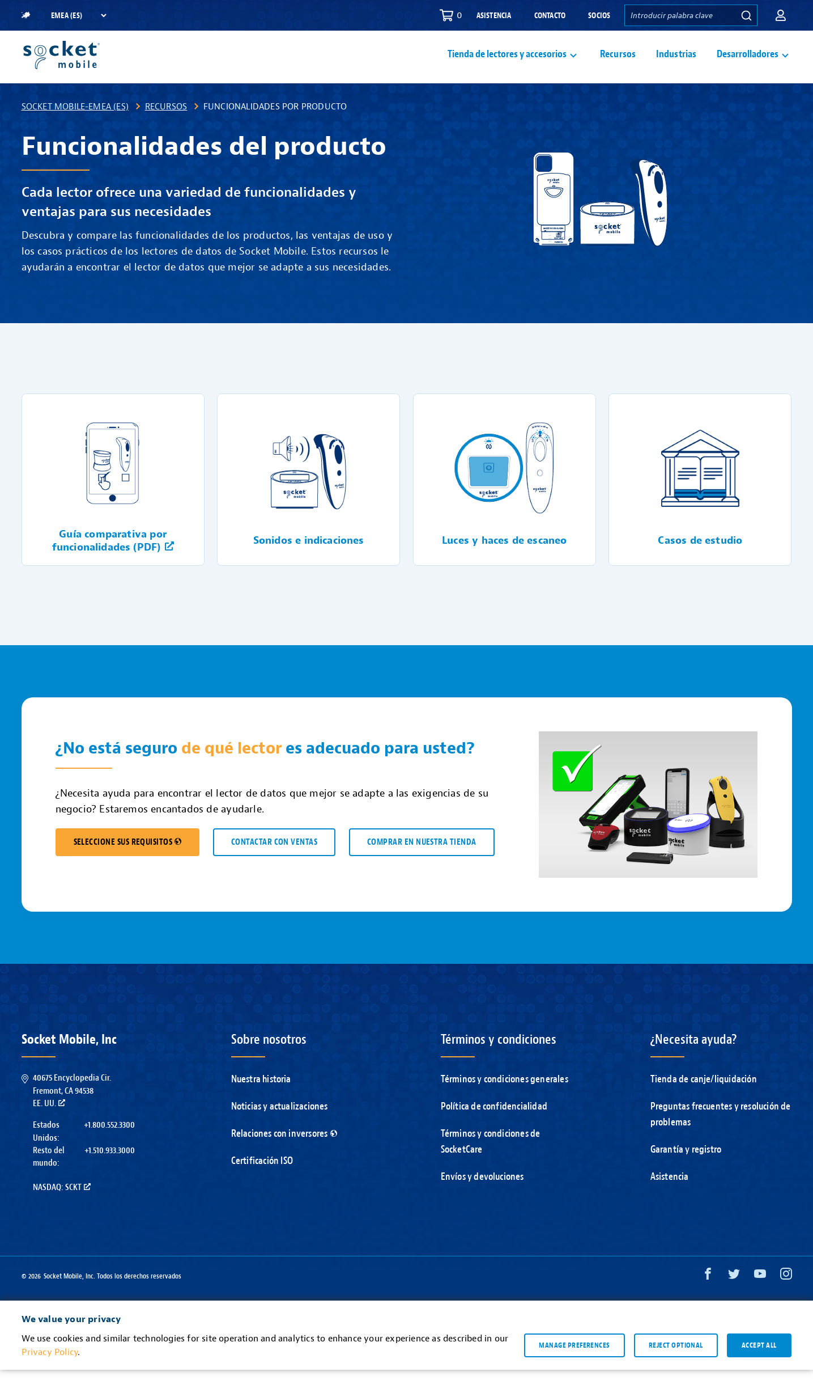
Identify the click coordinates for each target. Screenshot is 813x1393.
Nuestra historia (261, 1102)
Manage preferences (574, 1368)
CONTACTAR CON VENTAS (274, 865)
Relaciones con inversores (284, 1156)
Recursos (618, 66)
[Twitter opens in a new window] (734, 1299)
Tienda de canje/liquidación (703, 1102)
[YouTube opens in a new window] (760, 1299)
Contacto (550, 15)
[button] (781, 15)
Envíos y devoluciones (482, 1199)
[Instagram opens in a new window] (786, 1299)
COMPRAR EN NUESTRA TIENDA (421, 865)
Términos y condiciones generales (504, 1102)
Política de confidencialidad (494, 1129)
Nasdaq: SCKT (62, 1210)
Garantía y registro (686, 1172)
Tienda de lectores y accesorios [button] (507, 66)
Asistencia (494, 15)
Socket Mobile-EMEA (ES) (75, 129)
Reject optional (676, 1368)
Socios (599, 15)
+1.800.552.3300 (109, 1148)
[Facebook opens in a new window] (708, 1299)
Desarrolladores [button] (747, 66)
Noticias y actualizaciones (279, 1129)
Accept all (759, 1368)
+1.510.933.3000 (109, 1173)
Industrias (676, 66)
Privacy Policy (50, 1375)
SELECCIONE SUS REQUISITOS (128, 865)
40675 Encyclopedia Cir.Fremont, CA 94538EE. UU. (72, 1113)
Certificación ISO (262, 1184)
